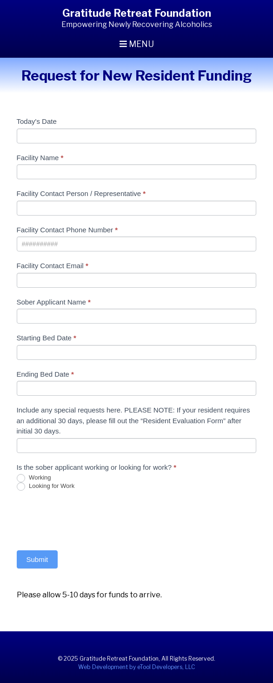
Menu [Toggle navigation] (137, 44)
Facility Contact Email (52, 266)
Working (34, 478)
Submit (37, 559)
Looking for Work (46, 486)
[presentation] (87, 518)
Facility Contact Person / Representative (81, 193)
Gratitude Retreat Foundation (136, 13)
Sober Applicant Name (54, 302)
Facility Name (40, 158)
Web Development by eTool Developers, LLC (136, 666)
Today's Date (37, 121)
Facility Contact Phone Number (67, 230)
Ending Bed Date (45, 374)
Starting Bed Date (46, 338)
